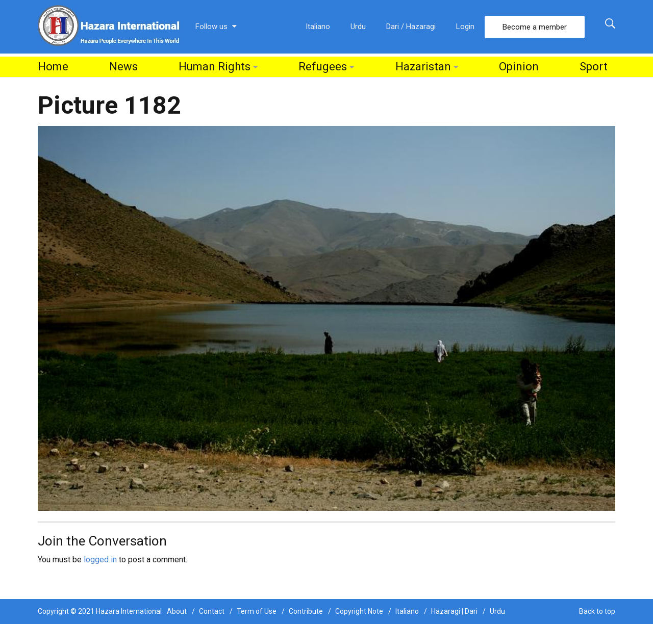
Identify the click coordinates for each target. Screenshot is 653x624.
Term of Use (257, 611)
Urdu (358, 26)
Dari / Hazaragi (411, 26)
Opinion (519, 66)
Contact (211, 611)
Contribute (306, 611)
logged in (100, 559)
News (123, 66)
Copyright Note (359, 611)
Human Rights (214, 66)
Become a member (535, 27)
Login (465, 26)
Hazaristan (423, 66)
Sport (594, 66)
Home (53, 66)
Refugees (322, 66)
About (177, 611)
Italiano (318, 26)
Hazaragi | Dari (454, 611)
